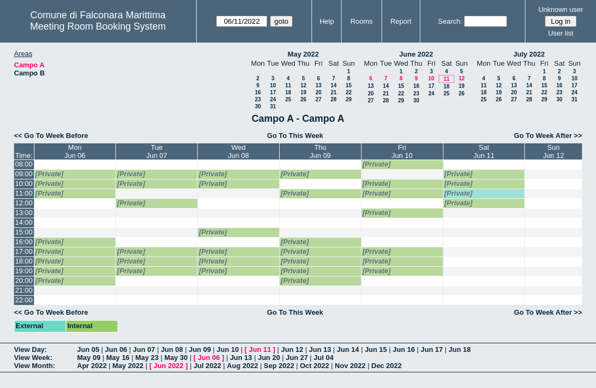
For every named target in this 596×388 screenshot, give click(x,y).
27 (318, 99)
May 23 (146, 358)
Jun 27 (297, 358)
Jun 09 (200, 349)
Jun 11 (260, 349)
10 (273, 85)
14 (333, 85)
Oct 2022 (314, 366)
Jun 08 (172, 349)
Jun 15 (376, 349)
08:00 (24, 164)
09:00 (24, 174)
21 (333, 92)
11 (288, 85)
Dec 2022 (386, 366)
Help (327, 21)
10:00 (24, 183)
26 (303, 99)
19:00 (24, 271)
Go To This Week (295, 135)
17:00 (24, 251)
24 (273, 99)
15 (348, 85)
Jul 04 (324, 358)
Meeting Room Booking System (98, 26)
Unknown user (560, 9)
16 (258, 92)
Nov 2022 (350, 366)
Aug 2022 (242, 366)
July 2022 (529, 54)
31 (273, 106)
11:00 (24, 193)
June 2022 (416, 54)
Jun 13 (320, 349)
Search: (450, 21)
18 (288, 92)
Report (400, 21)
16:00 (24, 242)
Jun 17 (431, 349)
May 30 (176, 358)
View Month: (34, 366)
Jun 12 (292, 349)
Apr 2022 (92, 366)
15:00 (24, 232)
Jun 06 (116, 349)
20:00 (24, 280)
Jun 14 (348, 349)
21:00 (24, 290)
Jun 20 (269, 358)
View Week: (33, 358)
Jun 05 (88, 349)
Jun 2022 (169, 366)
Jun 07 (144, 349)
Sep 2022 (279, 366)
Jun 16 (404, 349)
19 (303, 92)
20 (318, 92)
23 (258, 99)
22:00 (24, 300)
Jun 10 (228, 349)
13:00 (24, 213)
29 (348, 99)
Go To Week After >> (548, 135)
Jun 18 (459, 349)
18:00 (24, 261)
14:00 (24, 222)
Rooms (361, 21)
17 (273, 92)
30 (258, 106)
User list (560, 33)
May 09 (88, 358)
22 (348, 92)
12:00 (24, 203)
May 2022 (303, 54)
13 (318, 85)
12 (303, 85)
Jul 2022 (207, 366)
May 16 (117, 358)
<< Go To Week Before (51, 135)
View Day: (30, 349)
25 (288, 99)
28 (333, 99)
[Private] (377, 164)
